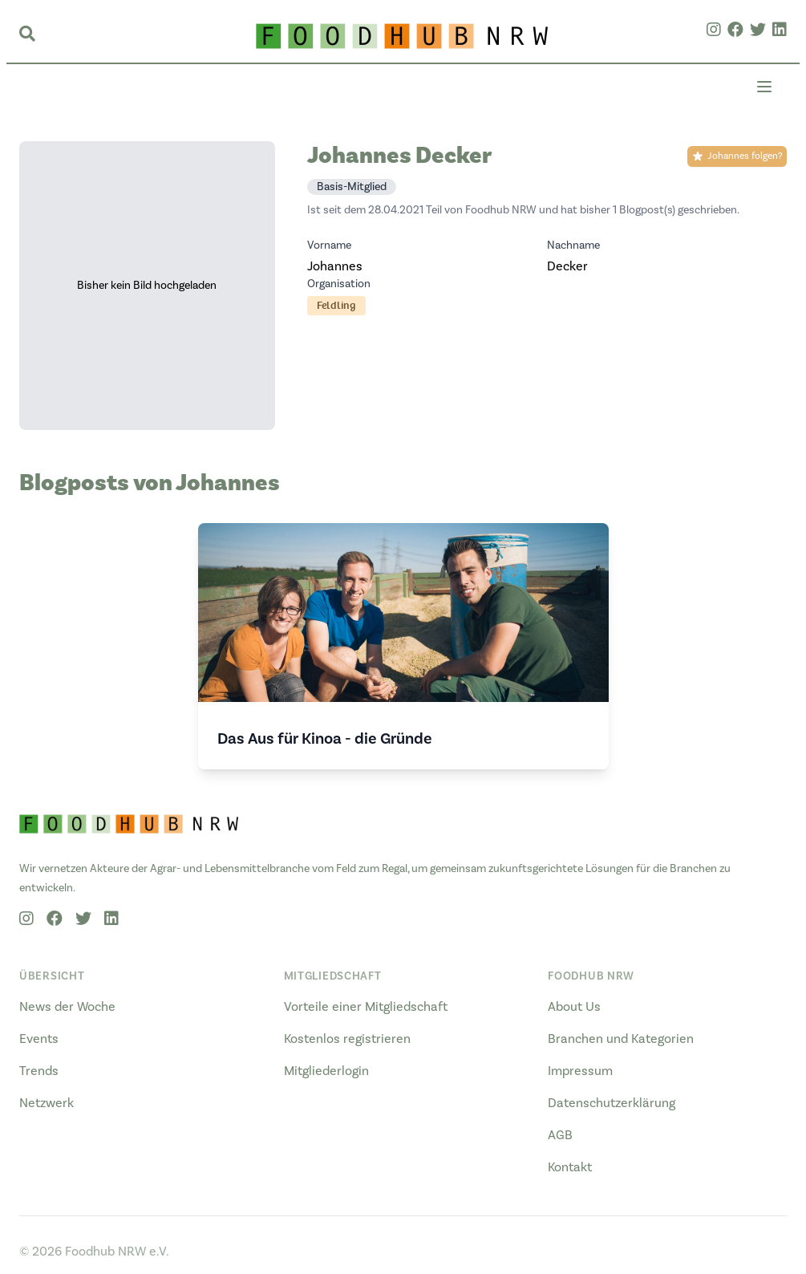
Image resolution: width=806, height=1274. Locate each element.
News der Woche (67, 1007)
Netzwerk (46, 1103)
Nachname (573, 245)
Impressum (580, 1071)
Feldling (336, 305)
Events (39, 1039)
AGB (560, 1135)
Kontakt (570, 1167)
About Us (574, 1007)
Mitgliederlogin (326, 1071)
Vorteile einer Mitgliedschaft (366, 1007)
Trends (39, 1071)
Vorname (329, 245)
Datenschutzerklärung (611, 1103)
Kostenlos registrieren (347, 1039)
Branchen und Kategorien (621, 1039)
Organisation (339, 284)
